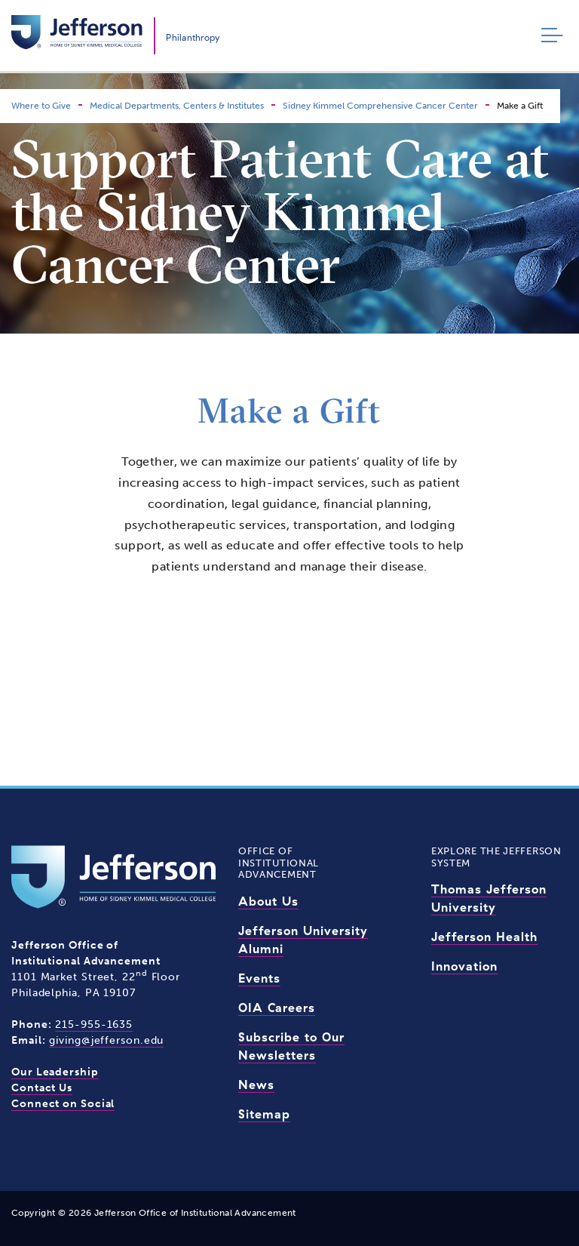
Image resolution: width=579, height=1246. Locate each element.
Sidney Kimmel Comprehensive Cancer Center (380, 105)
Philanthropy (192, 37)
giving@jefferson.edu (106, 1040)
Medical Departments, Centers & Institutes (177, 105)
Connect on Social (63, 1103)
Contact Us (41, 1087)
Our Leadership (55, 1072)
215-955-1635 (94, 1024)
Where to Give (41, 105)
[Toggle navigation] (548, 36)
